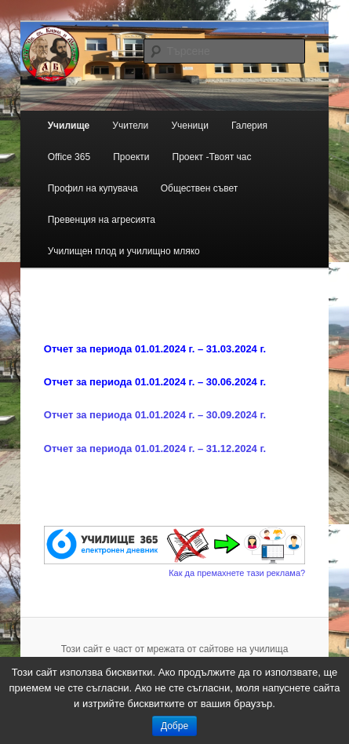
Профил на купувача (93, 188)
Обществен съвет (199, 188)
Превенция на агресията (101, 219)
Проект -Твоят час (212, 156)
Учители (130, 125)
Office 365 (69, 156)
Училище (69, 125)
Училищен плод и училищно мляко (124, 251)
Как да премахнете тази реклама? (237, 573)
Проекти (131, 156)
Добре (174, 725)
